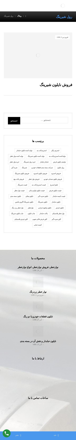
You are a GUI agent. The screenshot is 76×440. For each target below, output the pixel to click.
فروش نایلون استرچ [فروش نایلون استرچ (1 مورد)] (40, 173)
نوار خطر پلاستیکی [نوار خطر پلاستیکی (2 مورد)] (58, 213)
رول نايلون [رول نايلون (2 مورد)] (60, 168)
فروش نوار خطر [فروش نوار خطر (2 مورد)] (34, 179)
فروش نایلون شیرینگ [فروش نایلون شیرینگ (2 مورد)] (22, 173)
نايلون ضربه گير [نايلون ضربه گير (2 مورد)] (43, 196)
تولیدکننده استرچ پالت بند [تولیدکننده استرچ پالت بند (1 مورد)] (57, 156)
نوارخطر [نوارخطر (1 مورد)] (30, 208)
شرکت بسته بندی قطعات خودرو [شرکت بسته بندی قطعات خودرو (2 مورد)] (42, 168)
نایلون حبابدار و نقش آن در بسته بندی (38, 341)
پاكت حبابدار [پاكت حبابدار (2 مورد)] (44, 213)
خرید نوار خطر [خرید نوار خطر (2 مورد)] (14, 162)
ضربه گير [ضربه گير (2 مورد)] (14, 168)
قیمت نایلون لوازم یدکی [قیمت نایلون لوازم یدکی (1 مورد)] (37, 190)
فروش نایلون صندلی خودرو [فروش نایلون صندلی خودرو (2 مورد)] (53, 179)
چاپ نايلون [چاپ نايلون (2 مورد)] (31, 213)
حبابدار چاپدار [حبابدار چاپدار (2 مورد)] (44, 162)
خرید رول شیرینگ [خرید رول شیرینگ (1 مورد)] (29, 162)
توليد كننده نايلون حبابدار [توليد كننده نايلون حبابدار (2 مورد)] (24, 150)
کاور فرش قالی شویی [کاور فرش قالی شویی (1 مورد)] (39, 219)
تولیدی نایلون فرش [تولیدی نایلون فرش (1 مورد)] (59, 162)
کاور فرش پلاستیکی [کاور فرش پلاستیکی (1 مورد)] (21, 219)
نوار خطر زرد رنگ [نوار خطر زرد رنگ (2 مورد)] (17, 208)
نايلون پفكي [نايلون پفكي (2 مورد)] (29, 196)
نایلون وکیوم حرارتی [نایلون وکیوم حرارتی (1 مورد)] (44, 208)
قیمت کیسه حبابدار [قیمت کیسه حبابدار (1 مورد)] (59, 196)
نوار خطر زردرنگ (38, 292)
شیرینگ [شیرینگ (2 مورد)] (24, 168)
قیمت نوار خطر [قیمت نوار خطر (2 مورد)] (19, 190)
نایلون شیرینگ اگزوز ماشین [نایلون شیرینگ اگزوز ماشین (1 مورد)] (24, 202)
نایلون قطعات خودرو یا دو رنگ (38, 316)
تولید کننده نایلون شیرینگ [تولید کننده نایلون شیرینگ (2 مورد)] (36, 156)
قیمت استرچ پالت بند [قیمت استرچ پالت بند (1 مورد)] (39, 185)
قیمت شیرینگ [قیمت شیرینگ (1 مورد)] (22, 185)
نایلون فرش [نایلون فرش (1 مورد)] (60, 208)
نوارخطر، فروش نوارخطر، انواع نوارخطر (38, 267)
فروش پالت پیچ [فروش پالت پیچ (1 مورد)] (19, 179)
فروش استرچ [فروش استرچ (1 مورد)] (56, 173)
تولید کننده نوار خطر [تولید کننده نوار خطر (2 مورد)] (16, 156)
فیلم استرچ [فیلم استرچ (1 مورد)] (54, 185)
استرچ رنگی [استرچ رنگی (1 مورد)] (55, 150)
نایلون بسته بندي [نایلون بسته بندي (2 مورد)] (15, 196)
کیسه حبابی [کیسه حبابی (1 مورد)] (38, 225)
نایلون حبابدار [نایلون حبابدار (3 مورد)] (56, 202)
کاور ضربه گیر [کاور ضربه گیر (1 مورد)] (56, 219)
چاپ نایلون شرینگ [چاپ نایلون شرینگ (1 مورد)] (17, 213)
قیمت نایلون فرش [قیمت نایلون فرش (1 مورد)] (55, 190)
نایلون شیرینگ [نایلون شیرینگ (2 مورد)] (42, 202)
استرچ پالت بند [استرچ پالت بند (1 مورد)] (42, 150)
